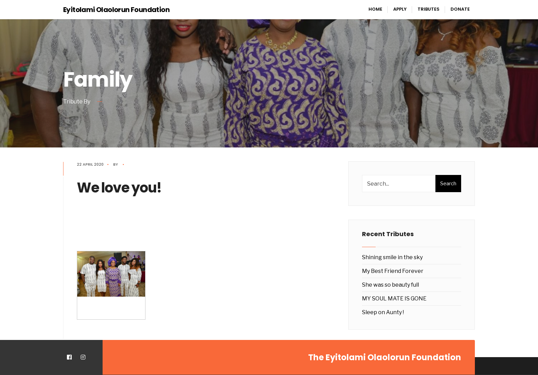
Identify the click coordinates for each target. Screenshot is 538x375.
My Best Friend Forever (392, 271)
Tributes (429, 9)
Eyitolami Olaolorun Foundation (116, 9)
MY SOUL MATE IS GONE (394, 298)
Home (375, 9)
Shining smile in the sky (392, 257)
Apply (400, 9)
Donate (460, 9)
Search (448, 183)
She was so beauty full (390, 285)
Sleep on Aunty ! (383, 312)
